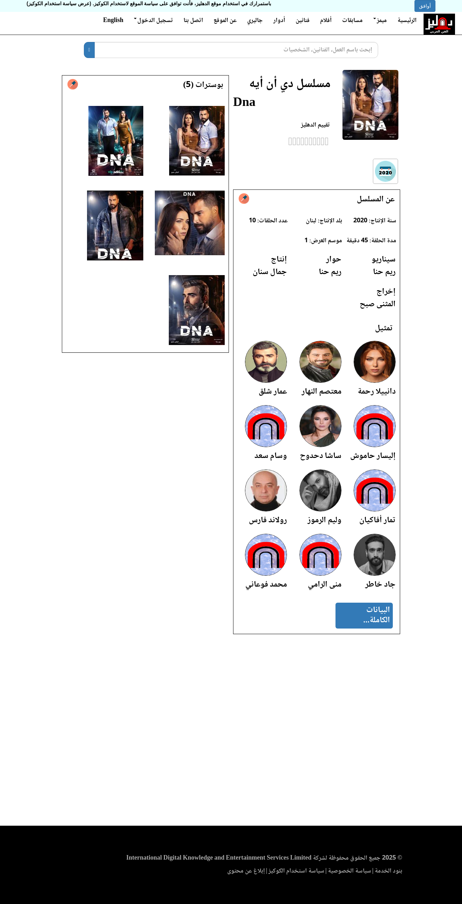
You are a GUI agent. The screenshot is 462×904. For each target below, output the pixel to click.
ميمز (380, 20)
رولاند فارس (268, 520)
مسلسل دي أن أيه (290, 84)
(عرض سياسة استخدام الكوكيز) (59, 3)
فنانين (303, 20)
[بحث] (89, 50)
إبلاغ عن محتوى (246, 871)
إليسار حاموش (373, 456)
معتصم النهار (321, 392)
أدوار (279, 20)
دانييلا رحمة (377, 392)
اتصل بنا (193, 20)
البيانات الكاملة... (376, 615)
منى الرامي (324, 584)
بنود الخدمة (388, 871)
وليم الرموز (324, 520)
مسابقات (352, 20)
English (113, 20)
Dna (244, 103)
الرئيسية (407, 20)
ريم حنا (384, 272)
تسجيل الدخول (153, 20)
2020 (360, 221)
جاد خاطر (380, 584)
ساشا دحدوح (320, 456)
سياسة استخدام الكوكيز (296, 871)
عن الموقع (225, 20)
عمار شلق (273, 392)
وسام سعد (270, 456)
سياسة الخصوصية (349, 871)
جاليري (255, 20)
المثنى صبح (378, 304)
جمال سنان (270, 272)
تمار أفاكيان (377, 520)
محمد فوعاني (266, 584)
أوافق (425, 6)
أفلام (326, 20)
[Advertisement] (231, 732)
